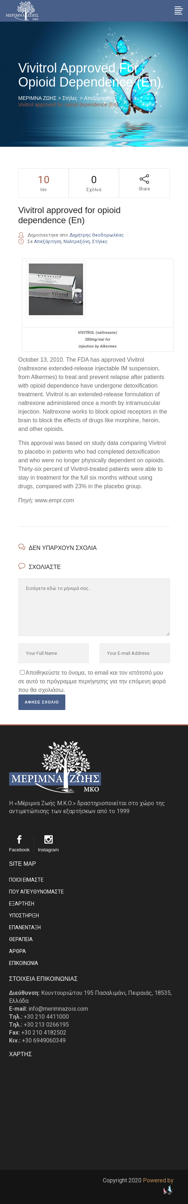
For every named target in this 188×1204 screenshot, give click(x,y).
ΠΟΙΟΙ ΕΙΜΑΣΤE (26, 880)
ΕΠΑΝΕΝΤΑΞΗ (25, 927)
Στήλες (69, 98)
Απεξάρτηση (98, 98)
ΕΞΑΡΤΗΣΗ (21, 904)
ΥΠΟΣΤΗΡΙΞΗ (24, 915)
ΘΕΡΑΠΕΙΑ (21, 939)
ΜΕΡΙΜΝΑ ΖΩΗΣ (37, 98)
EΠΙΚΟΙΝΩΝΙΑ (23, 963)
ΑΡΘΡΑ (17, 951)
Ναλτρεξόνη (77, 241)
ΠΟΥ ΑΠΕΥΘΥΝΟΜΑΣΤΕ (36, 892)
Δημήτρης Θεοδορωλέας (96, 235)
